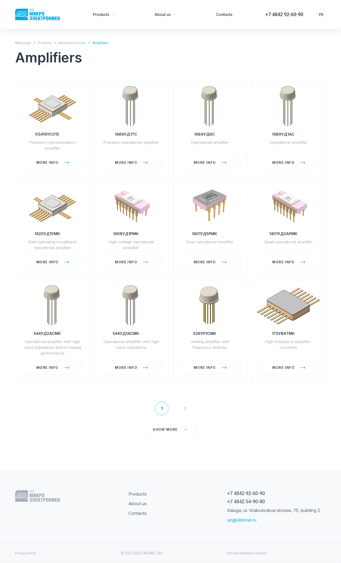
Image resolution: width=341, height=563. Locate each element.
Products (137, 494)
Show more (170, 429)
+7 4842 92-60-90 (246, 493)
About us (137, 503)
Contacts (137, 513)
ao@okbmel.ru (241, 520)
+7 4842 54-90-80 (246, 501)
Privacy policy (25, 553)
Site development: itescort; (247, 553)
